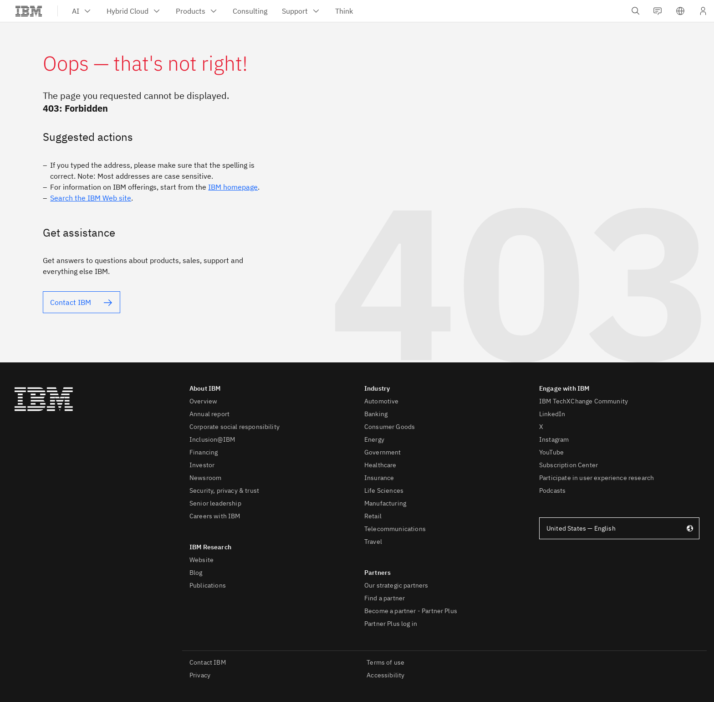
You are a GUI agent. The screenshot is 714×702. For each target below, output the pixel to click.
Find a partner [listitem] (384, 598)
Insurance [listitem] (379, 478)
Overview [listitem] (203, 401)
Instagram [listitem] (554, 439)
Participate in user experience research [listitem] (596, 478)
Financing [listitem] (203, 452)
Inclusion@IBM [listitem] (212, 439)
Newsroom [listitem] (205, 478)
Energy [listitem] (374, 439)
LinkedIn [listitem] (552, 414)
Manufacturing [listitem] (385, 503)
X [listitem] (541, 427)
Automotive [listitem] (381, 401)
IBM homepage (233, 186)
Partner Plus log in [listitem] (390, 623)
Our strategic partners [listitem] (396, 585)
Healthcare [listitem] (380, 465)
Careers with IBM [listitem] (214, 516)
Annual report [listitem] (209, 414)
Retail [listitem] (373, 516)
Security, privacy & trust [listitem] (224, 490)
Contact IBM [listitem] (207, 662)
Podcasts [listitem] (552, 490)
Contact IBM (70, 302)
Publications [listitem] (207, 585)
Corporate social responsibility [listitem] (234, 427)
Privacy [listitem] (199, 675)
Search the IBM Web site (90, 197)
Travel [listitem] (373, 541)
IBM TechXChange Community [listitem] (583, 401)
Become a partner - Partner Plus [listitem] (410, 611)
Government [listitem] (382, 452)
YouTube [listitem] (551, 452)
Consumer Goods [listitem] (389, 427)
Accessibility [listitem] (385, 675)
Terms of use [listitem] (385, 662)
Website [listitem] (201, 560)
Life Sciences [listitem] (383, 490)
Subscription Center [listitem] (568, 465)
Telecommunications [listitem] (395, 529)
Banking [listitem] (376, 414)
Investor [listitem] (201, 465)
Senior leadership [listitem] (215, 503)
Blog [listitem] (196, 572)
